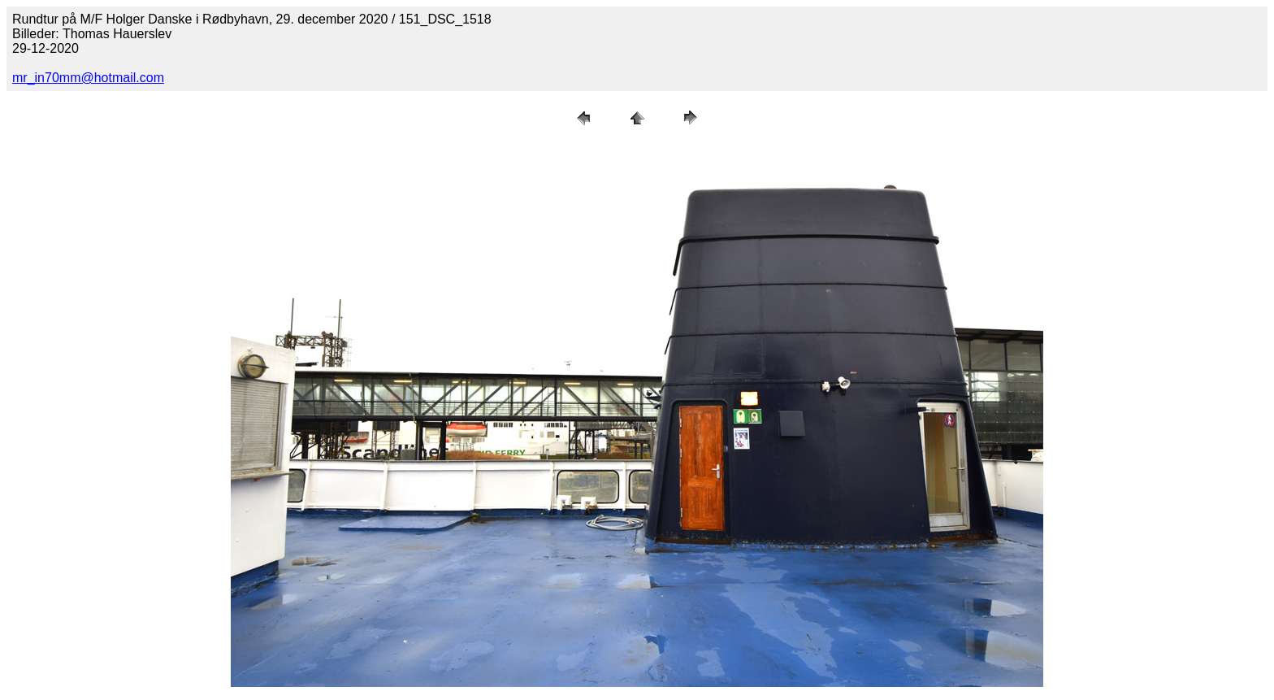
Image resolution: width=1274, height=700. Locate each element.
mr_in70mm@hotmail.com (88, 78)
